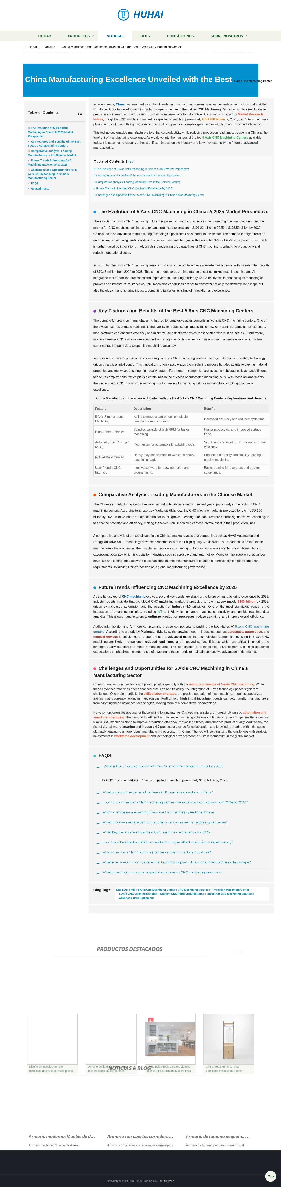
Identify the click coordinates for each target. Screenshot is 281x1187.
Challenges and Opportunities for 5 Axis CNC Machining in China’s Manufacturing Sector (52, 174)
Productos (79, 36)
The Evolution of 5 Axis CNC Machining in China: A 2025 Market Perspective (50, 132)
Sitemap (169, 1180)
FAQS (34, 183)
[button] (230, 952)
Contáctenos (180, 36)
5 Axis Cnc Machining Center (253, 81)
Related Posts (40, 188)
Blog (145, 36)
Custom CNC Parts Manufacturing (181, 893)
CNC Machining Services (194, 889)
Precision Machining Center (230, 889)
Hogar (44, 36)
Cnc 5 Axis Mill (125, 889)
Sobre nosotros (227, 36)
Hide (130, 161)
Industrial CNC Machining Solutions (230, 893)
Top (271, 1176)
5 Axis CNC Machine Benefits (137, 893)
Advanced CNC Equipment (136, 898)
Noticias (115, 36)
